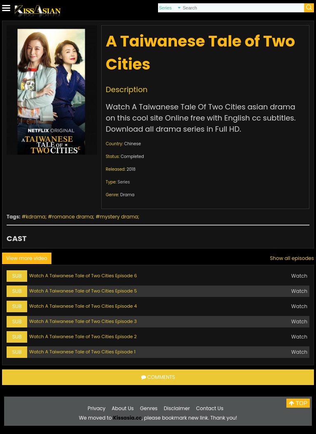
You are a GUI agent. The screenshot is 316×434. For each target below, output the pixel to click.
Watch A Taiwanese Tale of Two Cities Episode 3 (83, 321)
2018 (131, 169)
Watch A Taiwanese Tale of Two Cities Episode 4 (83, 306)
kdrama (35, 216)
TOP (298, 403)
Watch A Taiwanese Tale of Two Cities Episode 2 (83, 336)
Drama (127, 195)
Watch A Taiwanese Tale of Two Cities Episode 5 (83, 291)
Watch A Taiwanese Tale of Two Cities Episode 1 (82, 351)
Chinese (132, 144)
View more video (26, 258)
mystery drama (119, 216)
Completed (132, 156)
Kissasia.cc (127, 417)
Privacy (96, 408)
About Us (123, 408)
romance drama (72, 216)
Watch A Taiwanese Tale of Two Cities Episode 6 (83, 275)
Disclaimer (177, 408)
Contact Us (209, 408)
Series (124, 182)
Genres (149, 408)
